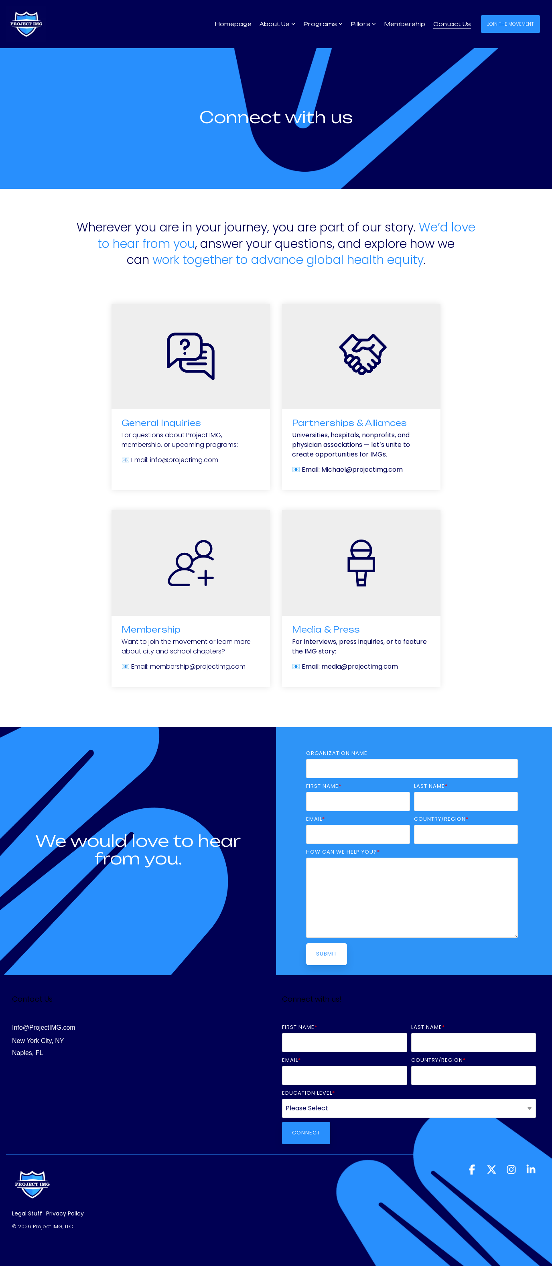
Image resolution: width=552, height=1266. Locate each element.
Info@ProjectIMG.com (43, 1027)
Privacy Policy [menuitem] (65, 1213)
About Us (277, 23)
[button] (473, 1172)
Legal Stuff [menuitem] (27, 1213)
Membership (404, 23)
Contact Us (452, 23)
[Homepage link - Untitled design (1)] (32, 1201)
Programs (323, 23)
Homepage (233, 23)
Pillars (363, 23)
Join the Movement (510, 23)
